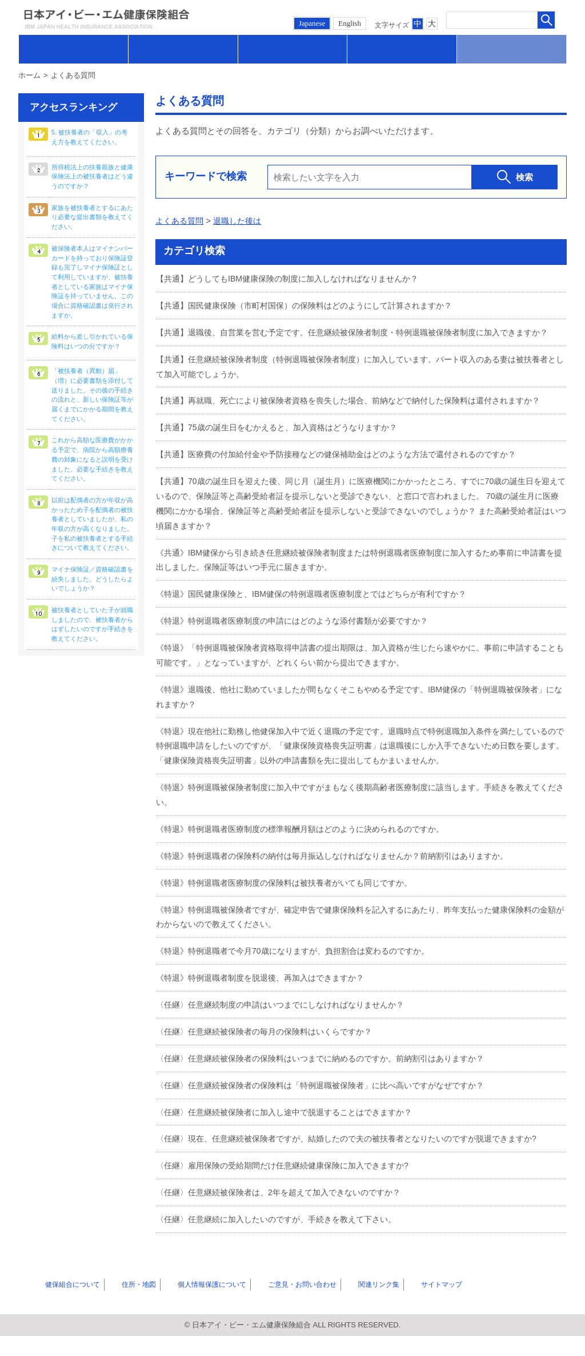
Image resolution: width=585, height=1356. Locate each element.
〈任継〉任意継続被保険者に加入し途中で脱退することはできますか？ (293, 1133)
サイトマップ (407, 1305)
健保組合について (63, 1305)
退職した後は (242, 220)
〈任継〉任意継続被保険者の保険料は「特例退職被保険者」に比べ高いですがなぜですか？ (331, 1106)
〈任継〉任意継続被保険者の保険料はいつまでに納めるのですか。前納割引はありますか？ (331, 1080)
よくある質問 (181, 220)
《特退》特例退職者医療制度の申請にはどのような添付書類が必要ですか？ (301, 646)
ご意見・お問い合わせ (279, 1305)
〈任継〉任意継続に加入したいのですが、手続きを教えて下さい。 (284, 1239)
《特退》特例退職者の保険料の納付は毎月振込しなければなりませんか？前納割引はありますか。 (344, 879)
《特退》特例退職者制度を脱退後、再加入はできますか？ (267, 1000)
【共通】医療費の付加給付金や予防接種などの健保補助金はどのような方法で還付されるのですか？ (349, 481)
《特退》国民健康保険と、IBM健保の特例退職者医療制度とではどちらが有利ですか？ (322, 620)
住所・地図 (123, 1305)
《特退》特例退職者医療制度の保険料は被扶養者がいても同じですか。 (293, 905)
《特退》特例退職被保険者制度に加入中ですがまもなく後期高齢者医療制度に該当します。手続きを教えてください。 (357, 818)
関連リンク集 (351, 1305)
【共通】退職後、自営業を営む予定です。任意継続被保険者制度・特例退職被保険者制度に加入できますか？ (357, 339)
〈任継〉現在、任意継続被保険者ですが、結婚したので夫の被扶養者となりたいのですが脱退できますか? (359, 1159)
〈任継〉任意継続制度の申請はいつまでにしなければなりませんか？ (289, 1027)
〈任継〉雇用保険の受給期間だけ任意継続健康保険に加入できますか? (291, 1186)
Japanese (312, 23)
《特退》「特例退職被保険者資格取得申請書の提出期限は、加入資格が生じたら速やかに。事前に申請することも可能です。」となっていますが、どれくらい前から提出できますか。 (357, 680)
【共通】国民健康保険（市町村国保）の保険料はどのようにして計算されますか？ (314, 305)
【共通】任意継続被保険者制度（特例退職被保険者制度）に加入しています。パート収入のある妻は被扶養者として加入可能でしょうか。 (357, 380)
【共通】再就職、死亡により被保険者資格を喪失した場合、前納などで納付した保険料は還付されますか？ (353, 421)
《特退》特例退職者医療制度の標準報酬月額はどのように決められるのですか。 (310, 852)
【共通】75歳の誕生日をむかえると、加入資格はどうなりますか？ (285, 455)
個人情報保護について (191, 1305)
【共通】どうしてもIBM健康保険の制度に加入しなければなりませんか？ (296, 278)
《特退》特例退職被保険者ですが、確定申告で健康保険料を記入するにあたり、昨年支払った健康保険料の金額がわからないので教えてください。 (357, 939)
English (349, 23)
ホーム (29, 75)
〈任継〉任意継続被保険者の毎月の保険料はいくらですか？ (271, 1053)
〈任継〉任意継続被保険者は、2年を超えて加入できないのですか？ (287, 1213)
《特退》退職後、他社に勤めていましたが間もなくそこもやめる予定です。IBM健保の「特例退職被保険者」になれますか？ (356, 721)
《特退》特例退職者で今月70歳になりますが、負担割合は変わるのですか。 (302, 973)
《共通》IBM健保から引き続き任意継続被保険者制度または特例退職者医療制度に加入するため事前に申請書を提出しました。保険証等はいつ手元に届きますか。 (361, 586)
